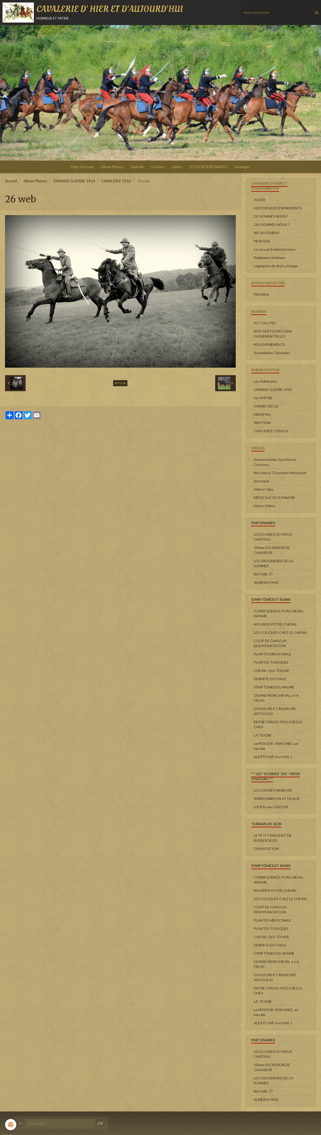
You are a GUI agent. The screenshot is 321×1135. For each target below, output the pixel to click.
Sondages (242, 167)
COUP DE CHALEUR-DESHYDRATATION (270, 643)
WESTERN (262, 422)
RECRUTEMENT (267, 233)
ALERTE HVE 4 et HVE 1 (273, 757)
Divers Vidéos (265, 506)
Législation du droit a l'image (276, 266)
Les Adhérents (265, 381)
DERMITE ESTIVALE (270, 679)
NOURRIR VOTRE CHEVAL (275, 624)
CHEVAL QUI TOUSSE (271, 670)
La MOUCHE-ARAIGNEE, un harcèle (276, 746)
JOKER (259, 200)
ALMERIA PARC (266, 582)
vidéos (177, 167)
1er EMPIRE (263, 398)
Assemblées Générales (272, 353)
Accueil (11, 181)
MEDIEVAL (262, 414)
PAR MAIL (262, 294)
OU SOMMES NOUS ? (271, 216)
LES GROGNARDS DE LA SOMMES (273, 563)
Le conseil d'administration (274, 249)
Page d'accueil (82, 167)
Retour (120, 383)
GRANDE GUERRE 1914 (74, 181)
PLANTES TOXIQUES (271, 662)
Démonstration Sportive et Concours (275, 462)
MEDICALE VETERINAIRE (274, 497)
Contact (157, 167)
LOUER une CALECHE (271, 807)
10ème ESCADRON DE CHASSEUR (272, 550)
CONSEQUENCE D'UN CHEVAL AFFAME (279, 613)
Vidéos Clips (263, 489)
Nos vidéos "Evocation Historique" (280, 473)
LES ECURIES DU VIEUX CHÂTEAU (273, 536)
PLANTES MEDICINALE (272, 654)
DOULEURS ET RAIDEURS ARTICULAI (275, 711)
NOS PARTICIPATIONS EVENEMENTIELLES (273, 333)
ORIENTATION (266, 848)
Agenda (137, 167)
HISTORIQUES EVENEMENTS (278, 208)
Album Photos (112, 167)
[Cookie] (10, 1124)
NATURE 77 (263, 574)
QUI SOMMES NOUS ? (271, 224)
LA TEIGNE (263, 735)
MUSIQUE (262, 241)
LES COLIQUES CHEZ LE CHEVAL (280, 632)
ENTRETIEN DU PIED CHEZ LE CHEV (278, 724)
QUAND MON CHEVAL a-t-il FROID (276, 697)
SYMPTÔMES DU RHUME (274, 687)
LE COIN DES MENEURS (273, 790)
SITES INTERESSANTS (208, 167)
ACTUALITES (265, 323)
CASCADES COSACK (271, 431)
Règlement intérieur (269, 257)
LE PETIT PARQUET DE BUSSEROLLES (273, 837)
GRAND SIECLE (266, 406)
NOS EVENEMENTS (269, 344)
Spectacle (261, 481)
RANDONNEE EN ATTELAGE (277, 798)
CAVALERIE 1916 (116, 181)
